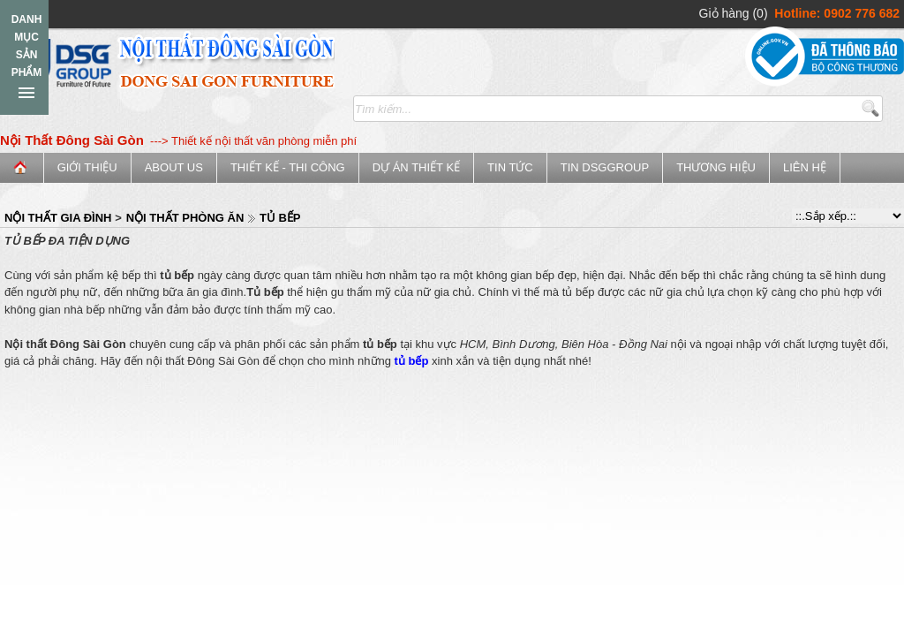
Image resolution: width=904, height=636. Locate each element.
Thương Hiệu (716, 167)
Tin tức (510, 167)
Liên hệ (804, 167)
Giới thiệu (87, 167)
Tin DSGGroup (605, 167)
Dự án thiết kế (416, 167)
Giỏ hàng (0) (733, 13)
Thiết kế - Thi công (287, 167)
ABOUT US (174, 167)
